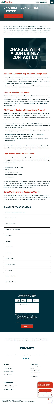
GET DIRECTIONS (9, 371)
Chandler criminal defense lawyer (39, 103)
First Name (18, 301)
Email (29, 301)
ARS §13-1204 (18, 138)
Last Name (23, 301)
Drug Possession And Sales (13, 229)
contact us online (31, 199)
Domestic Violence (10, 224)
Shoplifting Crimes (11, 264)
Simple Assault (10, 259)
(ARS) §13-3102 (34, 123)
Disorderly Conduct (11, 218)
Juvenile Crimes (10, 247)
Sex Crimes (9, 253)
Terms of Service (33, 341)
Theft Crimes (9, 270)
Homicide (8, 241)
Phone (35, 301)
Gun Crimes (9, 235)
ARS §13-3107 (23, 134)
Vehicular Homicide (11, 276)
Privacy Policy (28, 319)
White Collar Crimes (11, 282)
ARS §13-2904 (24, 130)
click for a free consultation (13, 16)
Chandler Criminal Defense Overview (15, 212)
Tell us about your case (22, 305)
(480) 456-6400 (41, 2)
